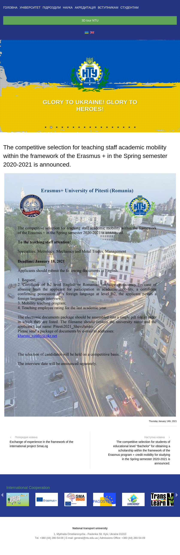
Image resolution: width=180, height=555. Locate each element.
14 (118, 127)
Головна (10, 7)
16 (129, 127)
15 (123, 127)
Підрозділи (52, 7)
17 (134, 127)
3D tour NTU (90, 20)
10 (95, 127)
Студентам (129, 7)
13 (112, 127)
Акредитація (85, 7)
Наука (68, 7)
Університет (30, 7)
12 (106, 127)
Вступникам (108, 7)
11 (101, 127)
